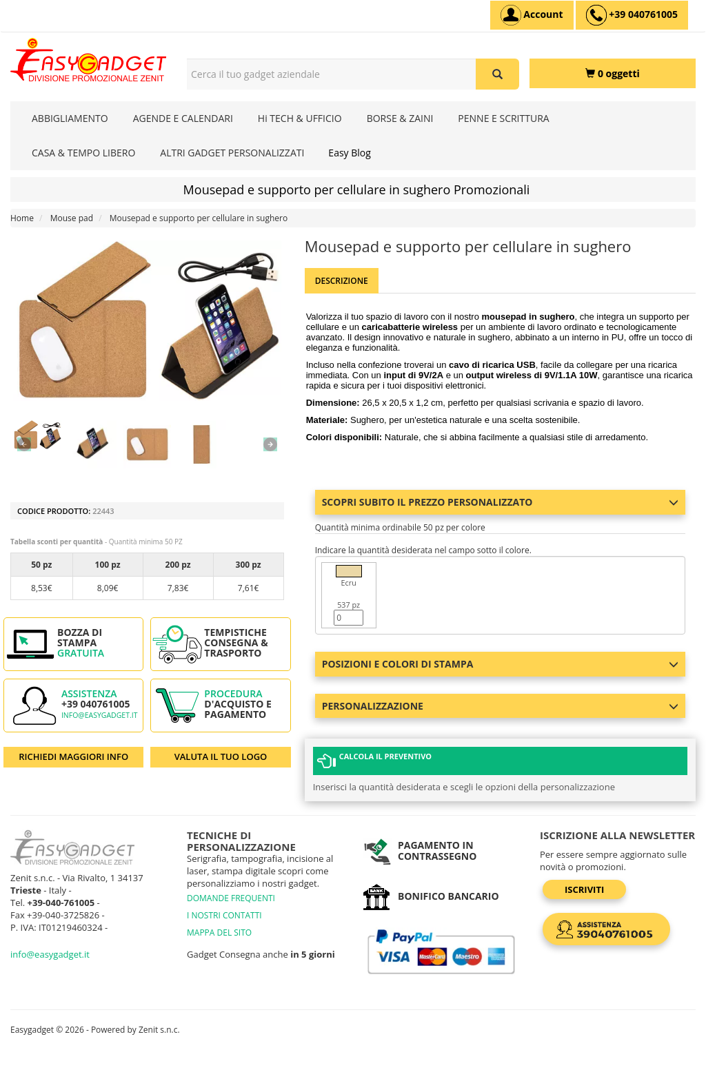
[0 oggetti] (613, 73)
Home (22, 218)
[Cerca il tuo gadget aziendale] (497, 74)
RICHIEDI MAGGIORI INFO (73, 756)
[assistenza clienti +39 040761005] (632, 15)
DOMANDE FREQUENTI (231, 898)
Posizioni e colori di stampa (500, 663)
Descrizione (341, 281)
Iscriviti (584, 889)
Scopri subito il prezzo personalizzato (500, 501)
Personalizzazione (500, 705)
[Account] (532, 15)
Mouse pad (71, 218)
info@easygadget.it (99, 715)
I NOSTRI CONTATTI (224, 915)
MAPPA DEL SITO (219, 932)
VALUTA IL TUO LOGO (221, 756)
